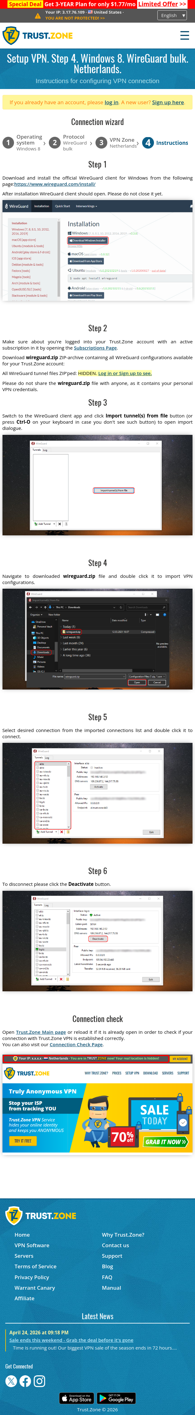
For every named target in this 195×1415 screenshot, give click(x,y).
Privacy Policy (32, 1277)
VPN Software (32, 1245)
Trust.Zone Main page (41, 1032)
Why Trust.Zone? (123, 1234)
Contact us (115, 1245)
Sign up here (168, 102)
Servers (24, 1255)
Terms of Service (36, 1266)
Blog (107, 1266)
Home (22, 1234)
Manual (111, 1287)
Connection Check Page (76, 1044)
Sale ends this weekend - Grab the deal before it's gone (71, 1340)
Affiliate (25, 1298)
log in (111, 102)
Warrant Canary (35, 1287)
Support (112, 1255)
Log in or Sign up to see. (125, 373)
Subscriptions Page (95, 348)
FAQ (107, 1277)
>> (162, 4)
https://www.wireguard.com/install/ (54, 184)
